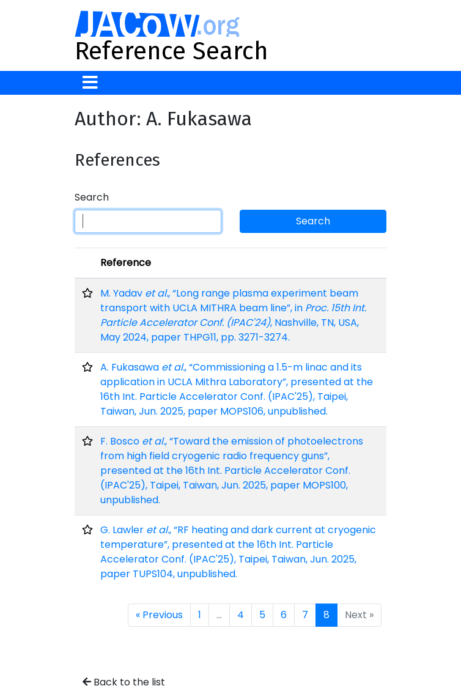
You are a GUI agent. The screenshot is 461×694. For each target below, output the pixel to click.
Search (92, 197)
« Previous (159, 615)
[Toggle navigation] (90, 83)
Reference (125, 263)
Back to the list (124, 682)
